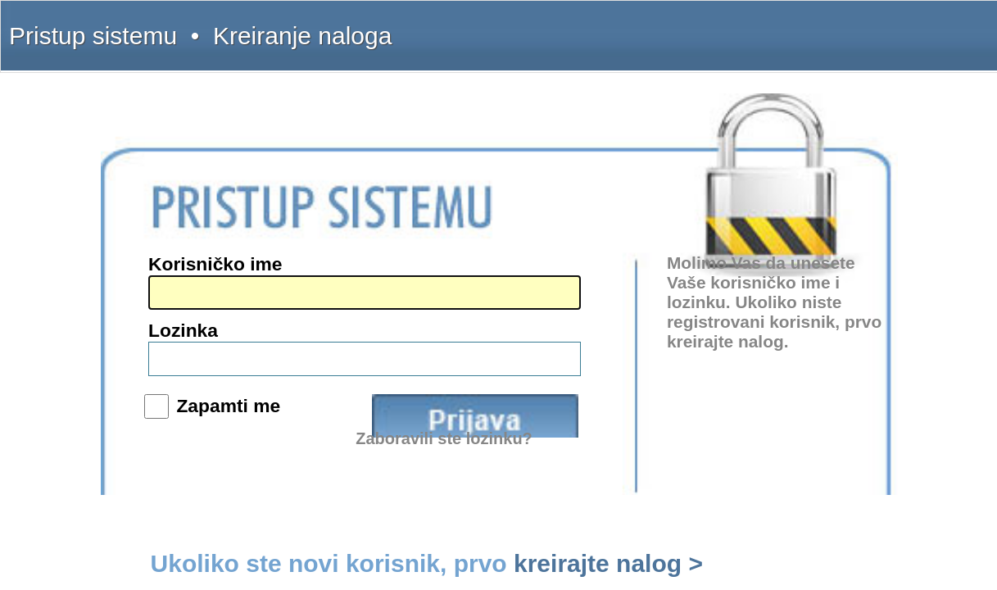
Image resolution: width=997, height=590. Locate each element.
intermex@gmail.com (174, 290)
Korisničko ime (504, 252)
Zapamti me (512, 324)
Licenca (850, 26)
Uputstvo (721, 26)
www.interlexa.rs (164, 337)
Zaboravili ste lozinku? (615, 359)
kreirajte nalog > (720, 396)
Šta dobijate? (669, 26)
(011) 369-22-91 (163, 253)
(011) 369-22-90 (163, 241)
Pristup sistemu (134, 26)
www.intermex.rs (165, 324)
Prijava (627, 331)
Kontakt (764, 26)
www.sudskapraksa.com (178, 361)
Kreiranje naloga (204, 26)
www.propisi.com (166, 349)
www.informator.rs (168, 373)
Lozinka (487, 286)
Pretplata (807, 26)
